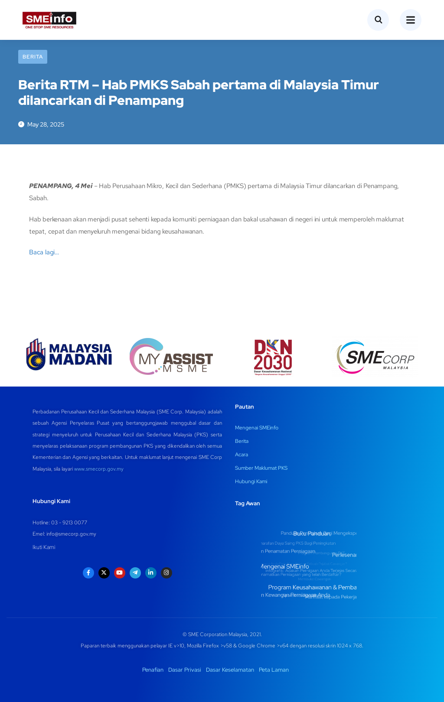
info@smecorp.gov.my (71, 533)
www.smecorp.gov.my (99, 468)
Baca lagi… (44, 252)
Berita (33, 56)
